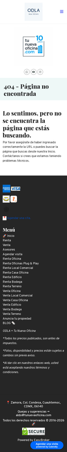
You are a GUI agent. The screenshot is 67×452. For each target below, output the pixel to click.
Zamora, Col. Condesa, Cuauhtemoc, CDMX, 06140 (36, 404)
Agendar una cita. (18, 218)
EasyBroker (41, 440)
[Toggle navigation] (61, 11)
